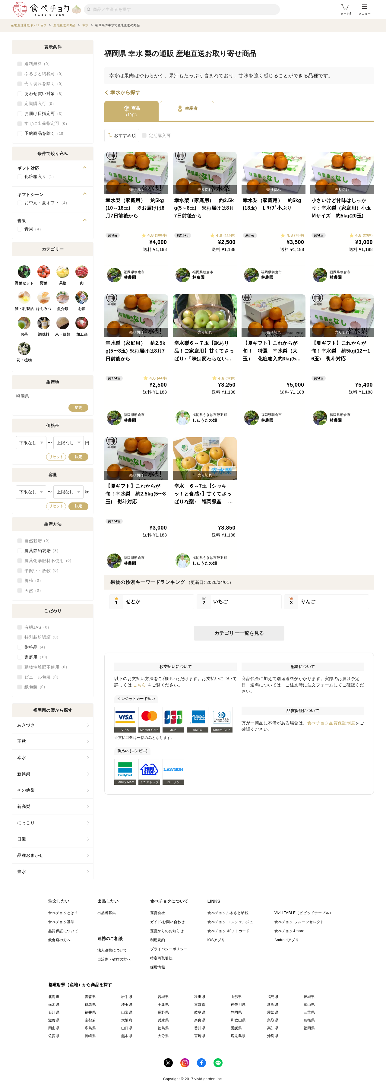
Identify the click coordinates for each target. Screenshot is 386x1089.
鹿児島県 (238, 1036)
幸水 (21, 757)
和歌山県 (238, 1020)
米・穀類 (62, 334)
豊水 (21, 871)
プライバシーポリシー (169, 949)
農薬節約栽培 (42, 550)
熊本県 (126, 1036)
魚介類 (62, 309)
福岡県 (309, 1028)
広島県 (90, 1028)
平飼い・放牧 (42, 570)
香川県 (199, 1028)
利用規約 (157, 940)
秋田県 (199, 997)
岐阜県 (199, 1012)
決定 (78, 457)
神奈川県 (238, 1004)
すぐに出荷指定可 (46, 123)
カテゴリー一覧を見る (239, 633)
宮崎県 (199, 1036)
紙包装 (35, 687)
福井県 (90, 1012)
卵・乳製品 (24, 309)
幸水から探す (125, 92)
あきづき (26, 725)
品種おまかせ (30, 855)
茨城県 (309, 997)
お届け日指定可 (44, 113)
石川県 (53, 1012)
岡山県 (53, 1028)
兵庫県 (163, 1020)
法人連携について (112, 950)
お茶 (24, 334)
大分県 (163, 1036)
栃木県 (53, 1004)
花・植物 (24, 360)
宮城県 (163, 997)
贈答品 (35, 647)
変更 (78, 408)
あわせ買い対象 (44, 94)
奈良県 (199, 1020)
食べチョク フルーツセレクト (299, 922)
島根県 (309, 1020)
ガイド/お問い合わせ (167, 922)
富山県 (309, 1004)
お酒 (82, 309)
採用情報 (157, 967)
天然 (33, 590)
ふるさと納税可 (44, 74)
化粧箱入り (40, 176)
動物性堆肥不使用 (46, 667)
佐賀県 (53, 1036)
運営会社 (157, 913)
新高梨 (23, 806)
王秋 (21, 741)
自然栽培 (38, 540)
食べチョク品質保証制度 (331, 722)
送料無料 (38, 64)
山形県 (236, 997)
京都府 (90, 1020)
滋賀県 (53, 1020)
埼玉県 (126, 1004)
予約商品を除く (45, 133)
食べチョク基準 (61, 922)
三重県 (309, 1012)
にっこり (26, 822)
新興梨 (23, 773)
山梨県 (126, 1012)
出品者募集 (106, 913)
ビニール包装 (42, 677)
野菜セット (24, 283)
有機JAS (37, 627)
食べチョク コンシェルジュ (230, 922)
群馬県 (90, 1004)
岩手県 (126, 997)
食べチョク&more (289, 931)
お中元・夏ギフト (46, 203)
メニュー (365, 9)
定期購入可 (160, 135)
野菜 (44, 283)
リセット (56, 457)
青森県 (90, 997)
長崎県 (90, 1036)
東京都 (199, 1004)
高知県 (272, 1028)
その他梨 (26, 790)
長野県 (163, 1012)
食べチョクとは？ (63, 913)
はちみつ (43, 309)
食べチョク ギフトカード (228, 931)
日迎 (21, 839)
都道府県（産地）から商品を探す (80, 984)
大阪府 (126, 1020)
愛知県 (272, 1012)
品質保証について (63, 931)
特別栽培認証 (42, 637)
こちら (139, 684)
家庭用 (36, 657)
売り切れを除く (44, 84)
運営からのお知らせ (167, 931)
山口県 (126, 1028)
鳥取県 (272, 1020)
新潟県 (272, 1004)
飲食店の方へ (59, 940)
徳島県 (163, 1028)
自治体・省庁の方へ (114, 959)
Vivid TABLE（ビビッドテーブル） (303, 913)
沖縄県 (272, 1036)
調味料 (43, 334)
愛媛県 (236, 1028)
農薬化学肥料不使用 (49, 560)
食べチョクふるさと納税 (227, 913)
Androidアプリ (286, 940)
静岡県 (236, 1012)
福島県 (272, 997)
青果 (33, 229)
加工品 (82, 334)
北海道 (53, 997)
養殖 (33, 580)
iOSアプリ (216, 940)
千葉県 (163, 1004)
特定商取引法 (161, 958)
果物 (63, 283)
